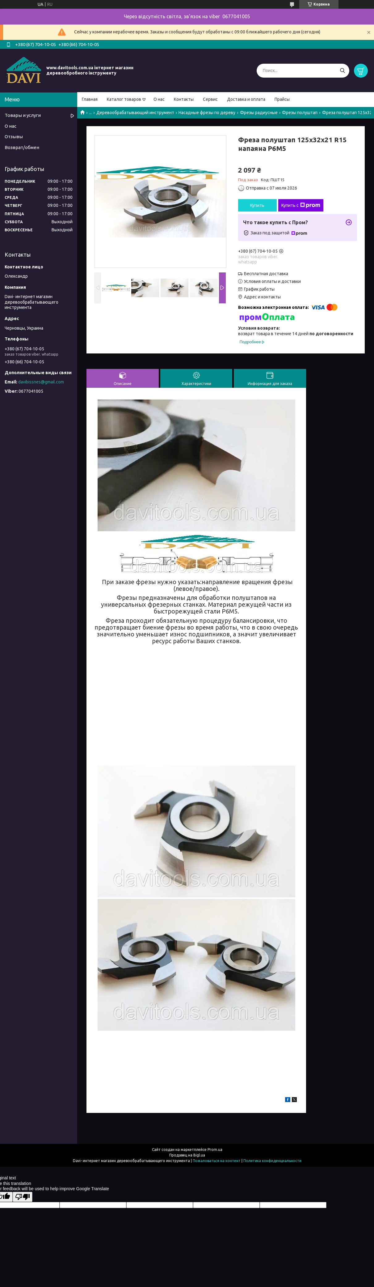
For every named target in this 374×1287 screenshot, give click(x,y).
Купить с (300, 205)
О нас (159, 99)
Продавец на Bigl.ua (187, 1155)
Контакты (184, 99)
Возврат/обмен (22, 147)
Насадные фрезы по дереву (207, 112)
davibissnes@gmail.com (41, 381)
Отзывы (14, 136)
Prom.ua (215, 1150)
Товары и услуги (23, 115)
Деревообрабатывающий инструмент (135, 112)
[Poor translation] (22, 1197)
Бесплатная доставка (266, 273)
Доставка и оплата (246, 99)
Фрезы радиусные (259, 112)
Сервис (210, 99)
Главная (90, 99)
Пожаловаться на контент (217, 1161)
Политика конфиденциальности (272, 1161)
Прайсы (282, 99)
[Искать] (342, 71)
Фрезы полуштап (299, 112)
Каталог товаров (124, 99)
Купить (257, 205)
